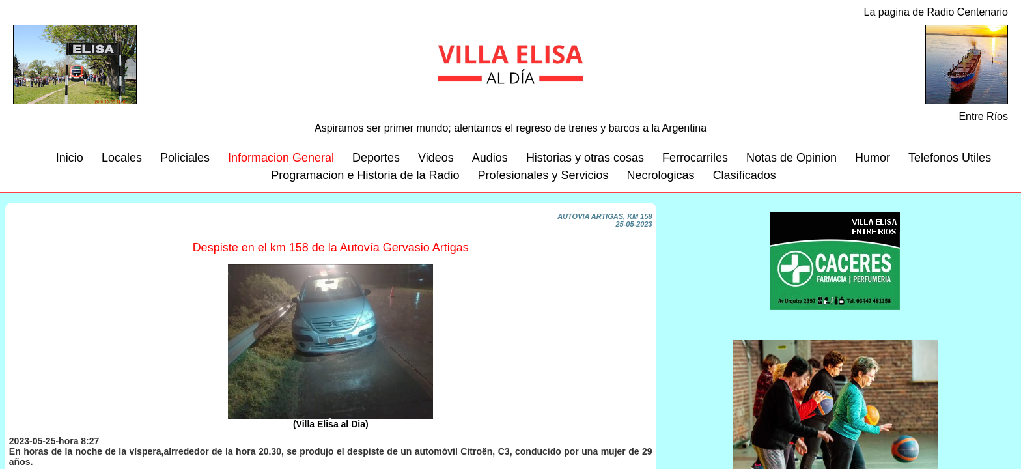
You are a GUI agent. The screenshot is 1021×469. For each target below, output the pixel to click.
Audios (490, 157)
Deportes (376, 157)
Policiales (185, 157)
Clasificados (744, 175)
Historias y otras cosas (585, 157)
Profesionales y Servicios (542, 175)
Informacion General (281, 157)
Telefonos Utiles (949, 157)
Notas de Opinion (791, 157)
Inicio (69, 157)
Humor (872, 157)
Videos (436, 157)
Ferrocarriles (695, 157)
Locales (122, 157)
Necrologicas (661, 175)
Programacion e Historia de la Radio (365, 175)
